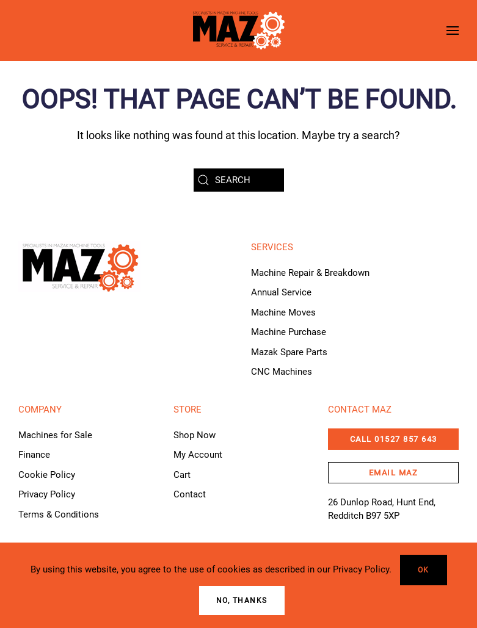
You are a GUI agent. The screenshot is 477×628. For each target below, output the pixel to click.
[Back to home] (239, 30)
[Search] (239, 180)
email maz (393, 472)
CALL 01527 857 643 (393, 439)
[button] (452, 30)
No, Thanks (242, 600)
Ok (423, 570)
